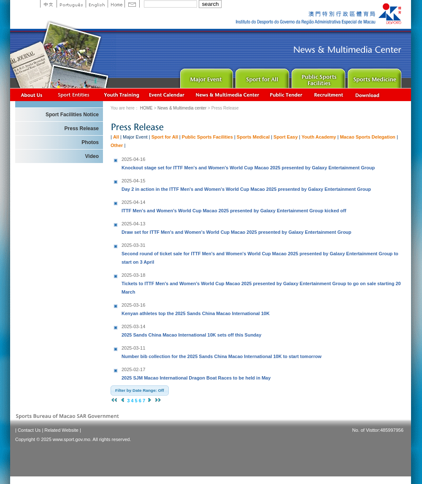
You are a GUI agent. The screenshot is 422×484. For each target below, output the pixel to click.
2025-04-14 (133, 202)
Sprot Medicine (374, 76)
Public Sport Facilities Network (317, 76)
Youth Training (122, 94)
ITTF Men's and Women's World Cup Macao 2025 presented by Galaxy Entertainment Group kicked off (234, 205)
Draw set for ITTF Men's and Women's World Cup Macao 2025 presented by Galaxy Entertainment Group (237, 227)
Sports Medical (253, 136)
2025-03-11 (133, 347)
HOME (146, 108)
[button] (140, 390)
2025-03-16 (133, 305)
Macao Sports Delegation (367, 136)
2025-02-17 (133, 369)
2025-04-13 (133, 223)
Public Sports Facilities (207, 136)
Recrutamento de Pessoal (329, 94)
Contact (132, 4)
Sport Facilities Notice (72, 115)
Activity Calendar (167, 94)
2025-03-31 (133, 245)
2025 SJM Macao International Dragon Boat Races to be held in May (196, 372)
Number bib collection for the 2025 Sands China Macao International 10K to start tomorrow (222, 351)
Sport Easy (285, 136)
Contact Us (29, 430)
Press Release (82, 128)
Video (92, 156)
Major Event (205, 76)
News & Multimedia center (227, 94)
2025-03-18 (133, 275)
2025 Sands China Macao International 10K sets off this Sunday (191, 329)
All (116, 136)
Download (368, 94)
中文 (48, 4)
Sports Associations (73, 94)
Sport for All (261, 76)
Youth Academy (319, 136)
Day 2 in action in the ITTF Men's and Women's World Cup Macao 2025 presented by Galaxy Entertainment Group (246, 184)
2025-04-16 (133, 159)
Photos (90, 142)
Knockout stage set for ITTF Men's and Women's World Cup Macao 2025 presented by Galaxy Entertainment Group (248, 162)
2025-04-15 (133, 180)
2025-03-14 (133, 326)
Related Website (61, 430)
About (32, 94)
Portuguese (71, 4)
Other (117, 145)
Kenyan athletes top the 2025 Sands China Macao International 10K (196, 308)
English (97, 4)
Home (116, 4)
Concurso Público (286, 94)
